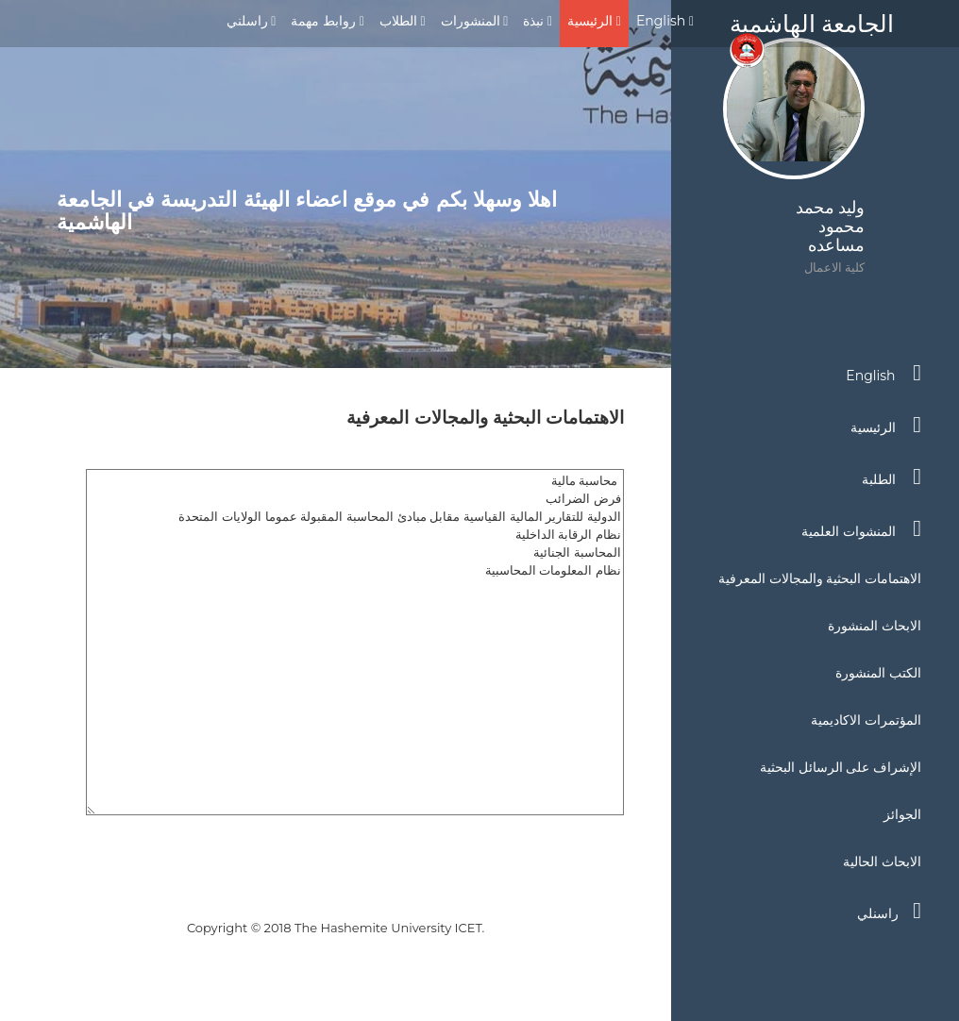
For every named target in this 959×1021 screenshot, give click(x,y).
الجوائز (902, 814)
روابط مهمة (327, 20)
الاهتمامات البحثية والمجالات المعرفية (819, 578)
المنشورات (475, 20)
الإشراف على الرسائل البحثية (840, 767)
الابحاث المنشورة (874, 625)
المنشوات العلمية (861, 528)
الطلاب (402, 20)
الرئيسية (594, 20)
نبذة (537, 20)
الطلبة (891, 476)
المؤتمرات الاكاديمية (866, 719)
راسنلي (889, 910)
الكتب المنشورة (878, 672)
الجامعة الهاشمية (812, 28)
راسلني (252, 20)
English (665, 20)
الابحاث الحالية (882, 861)
